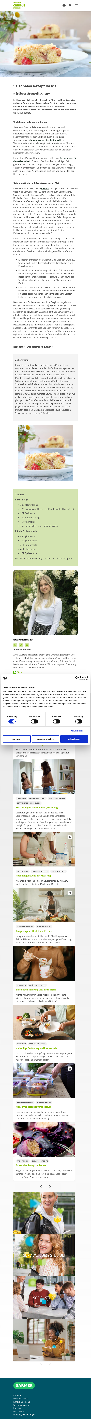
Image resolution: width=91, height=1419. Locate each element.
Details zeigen (76, 731)
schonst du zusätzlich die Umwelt (44, 140)
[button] (64, 5)
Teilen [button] (20, 672)
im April (45, 188)
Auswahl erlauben (45, 739)
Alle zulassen (74, 739)
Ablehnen (16, 739)
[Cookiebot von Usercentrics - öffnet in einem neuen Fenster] (77, 678)
